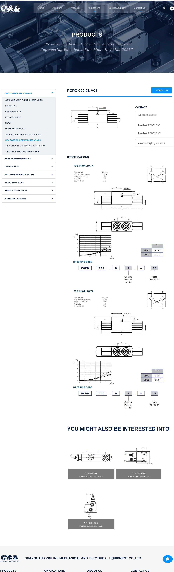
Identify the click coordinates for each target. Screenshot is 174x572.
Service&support (117, 6)
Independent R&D (93, 536)
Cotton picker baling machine (56, 557)
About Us (55, 6)
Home (38, 6)
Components (6, 536)
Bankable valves (7, 544)
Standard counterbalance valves (23, 139)
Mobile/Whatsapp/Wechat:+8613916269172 (147, 552)
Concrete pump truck (52, 548)
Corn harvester (49, 531)
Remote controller (8, 548)
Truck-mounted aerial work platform (25, 145)
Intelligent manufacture (95, 531)
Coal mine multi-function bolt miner (24, 99)
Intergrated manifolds (10, 531)
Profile (88, 527)
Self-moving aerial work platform (23, 133)
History (88, 540)
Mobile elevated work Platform (56, 536)
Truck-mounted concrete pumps (22, 150)
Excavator (10, 105)
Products (73, 6)
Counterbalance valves (10, 527)
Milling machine (13, 110)
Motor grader (12, 116)
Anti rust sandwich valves (12, 540)
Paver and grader (50, 544)
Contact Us (161, 89)
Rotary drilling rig (15, 127)
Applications (93, 6)
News (87, 544)
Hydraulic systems (8, 552)
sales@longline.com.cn (143, 548)
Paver (8, 122)
